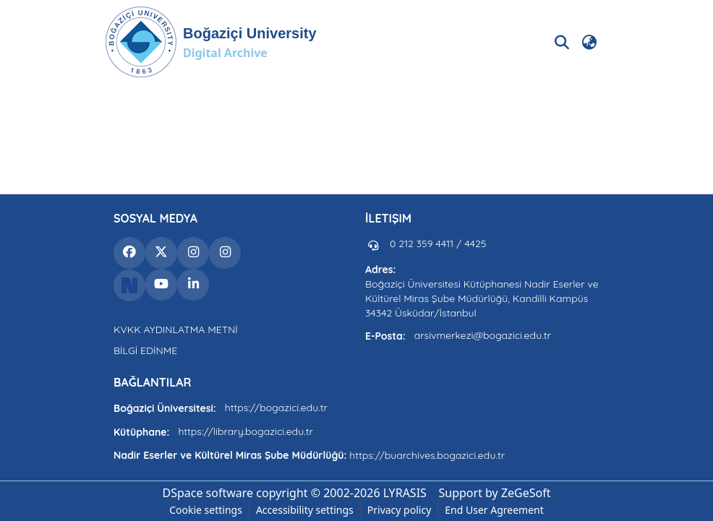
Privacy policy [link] (399, 510)
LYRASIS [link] (405, 493)
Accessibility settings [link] (305, 510)
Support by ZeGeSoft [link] (495, 493)
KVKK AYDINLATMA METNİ (176, 329)
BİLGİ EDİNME (145, 350)
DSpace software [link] (207, 493)
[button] (211, 42)
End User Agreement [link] (494, 510)
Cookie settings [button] (205, 510)
